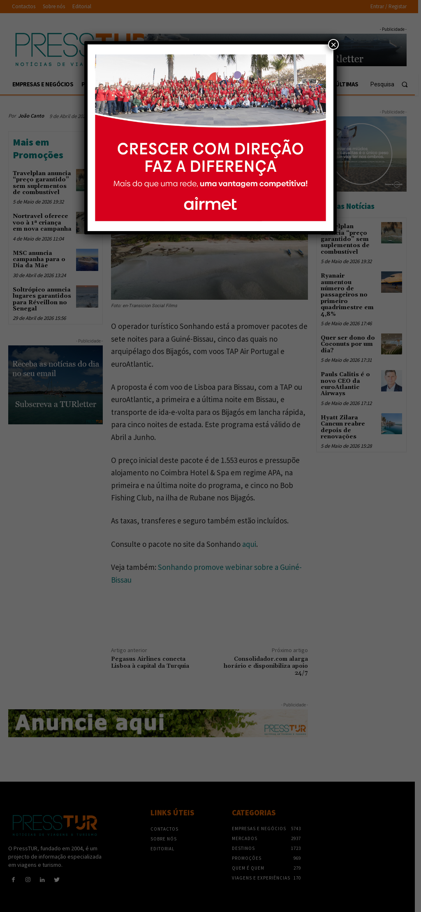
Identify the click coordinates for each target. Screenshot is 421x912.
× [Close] (333, 44)
